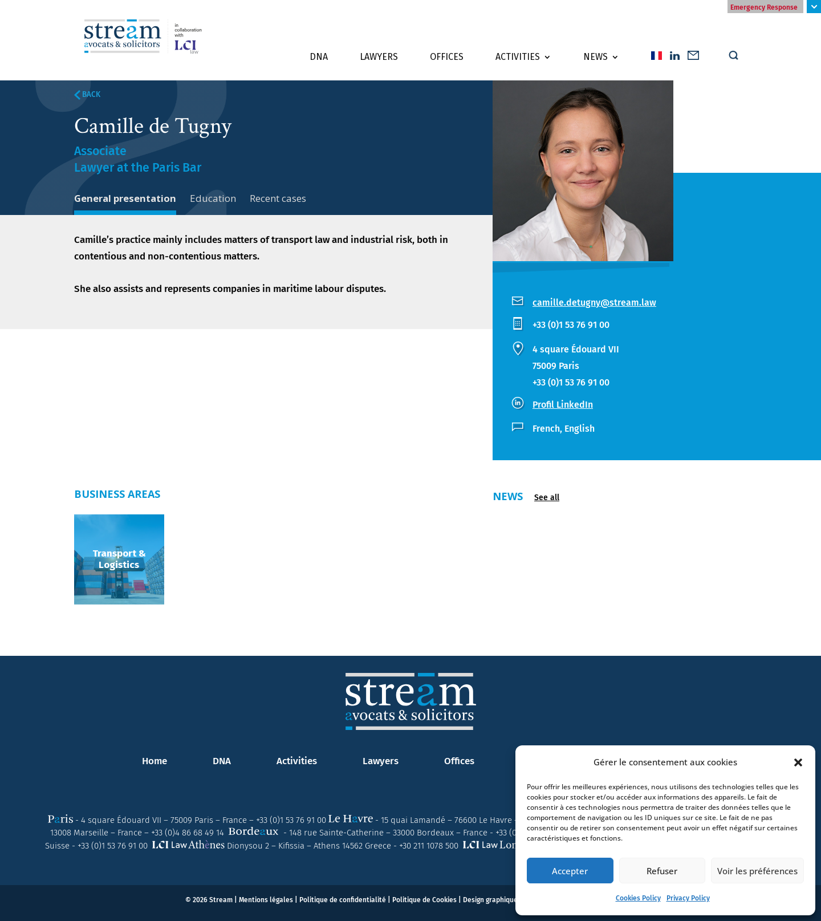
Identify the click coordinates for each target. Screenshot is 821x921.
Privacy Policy (688, 898)
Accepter (570, 871)
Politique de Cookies (424, 900)
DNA (319, 58)
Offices (447, 58)
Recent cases (278, 198)
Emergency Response (764, 7)
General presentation (125, 198)
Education (213, 198)
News (595, 58)
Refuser (662, 871)
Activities (517, 58)
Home (154, 761)
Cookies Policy (638, 898)
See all (546, 497)
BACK (87, 94)
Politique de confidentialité (342, 900)
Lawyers (379, 58)
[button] (798, 762)
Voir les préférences (757, 871)
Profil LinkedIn (563, 404)
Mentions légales (266, 900)
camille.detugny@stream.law (594, 302)
